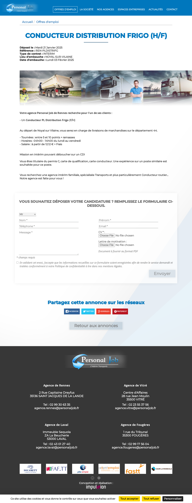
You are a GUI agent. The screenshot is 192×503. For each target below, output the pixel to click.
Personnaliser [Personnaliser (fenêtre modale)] (173, 498)
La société (86, 9)
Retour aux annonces (96, 325)
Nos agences (105, 9)
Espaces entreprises (131, 9)
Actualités (156, 9)
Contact (171, 9)
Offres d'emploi (65, 9)
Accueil (27, 22)
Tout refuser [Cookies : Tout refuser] (151, 498)
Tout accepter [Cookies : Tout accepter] (129, 498)
